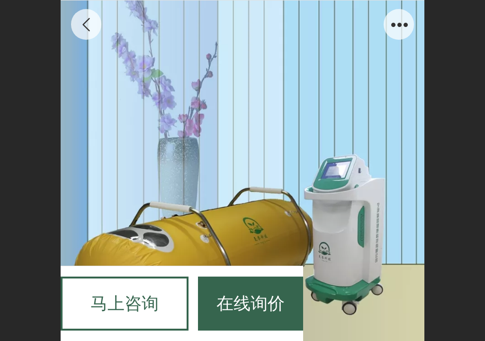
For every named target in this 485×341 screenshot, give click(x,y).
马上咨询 (124, 303)
